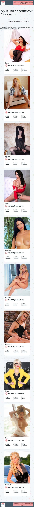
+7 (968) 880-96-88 (14, 112)
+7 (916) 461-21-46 (14, 347)
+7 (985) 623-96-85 (14, 206)
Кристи (8, 156)
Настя (7, 110)
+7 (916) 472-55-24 (14, 65)
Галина (8, 297)
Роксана (8, 344)
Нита (7, 63)
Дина (7, 203)
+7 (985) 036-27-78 (14, 487)
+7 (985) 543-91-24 (14, 300)
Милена (8, 484)
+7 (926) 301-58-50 (14, 159)
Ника (7, 438)
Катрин (8, 250)
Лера (7, 391)
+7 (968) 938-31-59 (14, 393)
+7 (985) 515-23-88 (14, 440)
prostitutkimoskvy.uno (18, 21)
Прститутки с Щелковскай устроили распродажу (23, 2)
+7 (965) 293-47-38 (14, 253)
